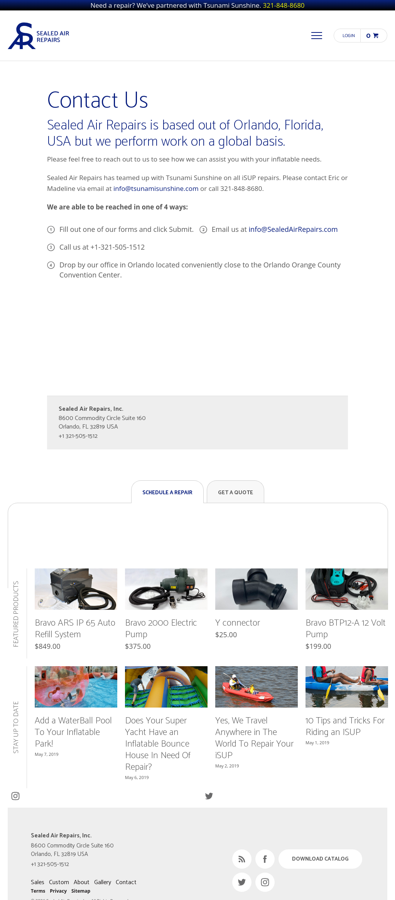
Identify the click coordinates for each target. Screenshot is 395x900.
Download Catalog (320, 859)
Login (349, 35)
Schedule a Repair (167, 492)
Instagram (15, 796)
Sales (37, 882)
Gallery (102, 882)
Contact (126, 882)
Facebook (265, 859)
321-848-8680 (283, 5)
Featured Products (16, 613)
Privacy (58, 891)
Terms (38, 891)
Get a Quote (235, 492)
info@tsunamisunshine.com (156, 188)
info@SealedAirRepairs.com (293, 229)
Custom (59, 882)
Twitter (209, 796)
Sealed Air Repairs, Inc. (38, 35)
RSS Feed (242, 859)
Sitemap (80, 891)
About (81, 882)
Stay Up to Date (16, 727)
